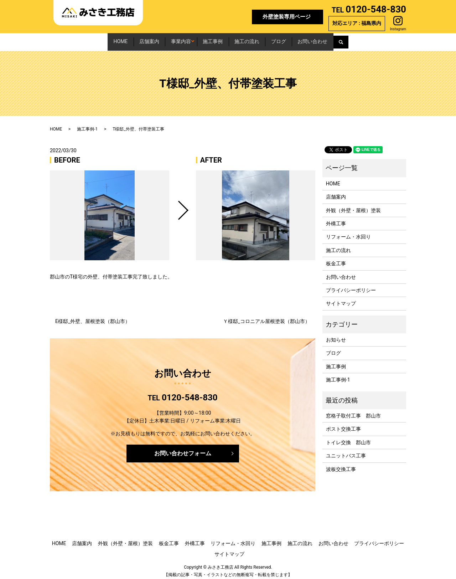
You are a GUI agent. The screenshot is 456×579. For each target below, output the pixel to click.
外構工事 (336, 219)
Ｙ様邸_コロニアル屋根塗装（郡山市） (266, 317)
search (392, 40)
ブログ (306, 39)
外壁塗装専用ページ (287, 17)
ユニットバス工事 (346, 452)
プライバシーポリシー (351, 286)
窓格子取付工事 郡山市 (353, 412)
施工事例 (214, 39)
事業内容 (166, 39)
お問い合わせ (353, 39)
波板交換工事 (341, 465)
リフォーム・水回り (348, 233)
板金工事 (336, 259)
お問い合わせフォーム (182, 449)
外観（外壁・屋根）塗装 (353, 206)
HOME (80, 39)
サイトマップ (341, 299)
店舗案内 (121, 39)
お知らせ (336, 336)
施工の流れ (261, 39)
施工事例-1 (87, 125)
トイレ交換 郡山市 (348, 438)
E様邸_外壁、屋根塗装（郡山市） (92, 317)
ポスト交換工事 (343, 425)
